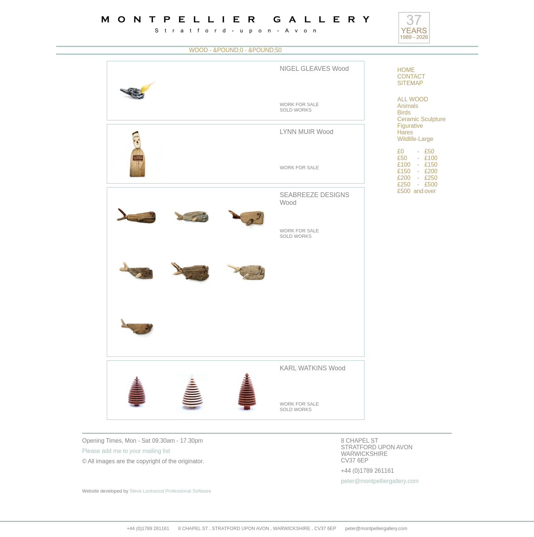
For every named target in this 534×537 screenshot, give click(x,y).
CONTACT (411, 76)
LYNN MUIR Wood (306, 131)
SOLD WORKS (296, 110)
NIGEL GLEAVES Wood (314, 68)
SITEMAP (410, 83)
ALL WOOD (412, 99)
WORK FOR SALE (299, 104)
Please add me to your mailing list (126, 451)
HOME (406, 70)
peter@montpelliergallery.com (376, 528)
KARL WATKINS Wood (312, 368)
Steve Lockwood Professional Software (170, 491)
